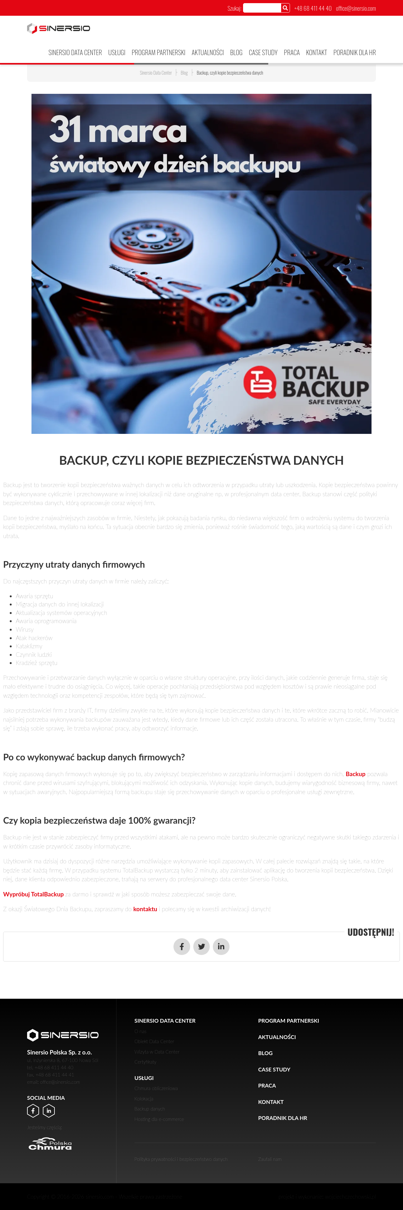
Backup (356, 773)
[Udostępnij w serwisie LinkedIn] (221, 946)
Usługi (116, 52)
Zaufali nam (270, 1159)
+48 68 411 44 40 (313, 7)
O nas (140, 1031)
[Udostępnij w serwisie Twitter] (201, 946)
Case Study (263, 52)
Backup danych (149, 1108)
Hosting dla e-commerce (159, 1119)
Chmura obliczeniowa (156, 1088)
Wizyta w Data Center (156, 1051)
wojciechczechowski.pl (350, 1196)
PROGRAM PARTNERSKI (158, 52)
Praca (292, 52)
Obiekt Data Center (154, 1041)
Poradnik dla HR (354, 52)
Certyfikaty (145, 1062)
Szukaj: (234, 7)
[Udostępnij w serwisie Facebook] (181, 946)
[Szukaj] (285, 7)
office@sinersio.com (356, 7)
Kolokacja (143, 1098)
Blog (236, 52)
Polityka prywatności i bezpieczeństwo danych (181, 1159)
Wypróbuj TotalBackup (34, 894)
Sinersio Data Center (75, 52)
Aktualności (208, 52)
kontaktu (145, 908)
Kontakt (316, 52)
